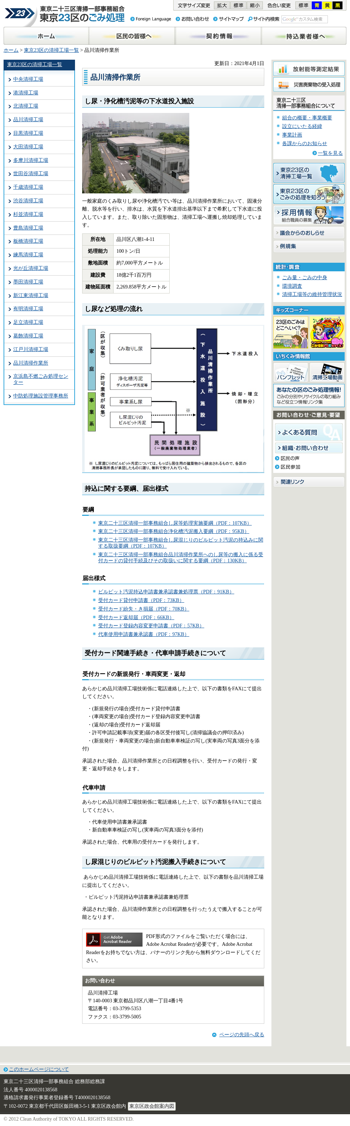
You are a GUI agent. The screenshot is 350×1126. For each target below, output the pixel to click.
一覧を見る (330, 153)
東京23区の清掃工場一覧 (51, 50)
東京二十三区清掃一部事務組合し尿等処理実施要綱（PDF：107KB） (175, 523)
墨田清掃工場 (28, 282)
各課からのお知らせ (304, 143)
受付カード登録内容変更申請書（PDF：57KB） (151, 625)
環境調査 (292, 286)
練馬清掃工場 (28, 254)
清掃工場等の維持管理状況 (312, 294)
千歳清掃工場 (28, 187)
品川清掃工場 (28, 119)
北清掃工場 (25, 106)
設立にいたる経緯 (302, 126)
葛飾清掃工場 (28, 336)
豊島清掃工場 (28, 228)
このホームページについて (39, 1069)
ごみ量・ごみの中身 (304, 277)
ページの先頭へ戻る (241, 1034)
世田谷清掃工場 (30, 173)
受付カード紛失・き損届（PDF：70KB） (143, 609)
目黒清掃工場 (28, 133)
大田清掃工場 (28, 146)
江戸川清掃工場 (30, 349)
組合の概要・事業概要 (307, 117)
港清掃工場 (25, 92)
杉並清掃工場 (28, 214)
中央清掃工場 (28, 79)
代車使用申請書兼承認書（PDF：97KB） (143, 634)
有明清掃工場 (28, 308)
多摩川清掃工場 (30, 160)
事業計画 (292, 135)
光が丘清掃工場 (30, 268)
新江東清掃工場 (30, 295)
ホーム (11, 50)
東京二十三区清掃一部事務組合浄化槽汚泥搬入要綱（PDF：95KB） (173, 531)
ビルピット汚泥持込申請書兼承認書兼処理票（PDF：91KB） (166, 591)
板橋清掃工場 (28, 241)
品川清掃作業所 (30, 363)
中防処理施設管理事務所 (40, 396)
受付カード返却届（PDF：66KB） (136, 617)
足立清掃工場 (28, 322)
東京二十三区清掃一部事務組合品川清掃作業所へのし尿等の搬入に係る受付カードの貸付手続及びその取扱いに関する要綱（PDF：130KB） (180, 557)
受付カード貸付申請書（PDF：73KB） (141, 600)
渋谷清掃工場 (28, 200)
